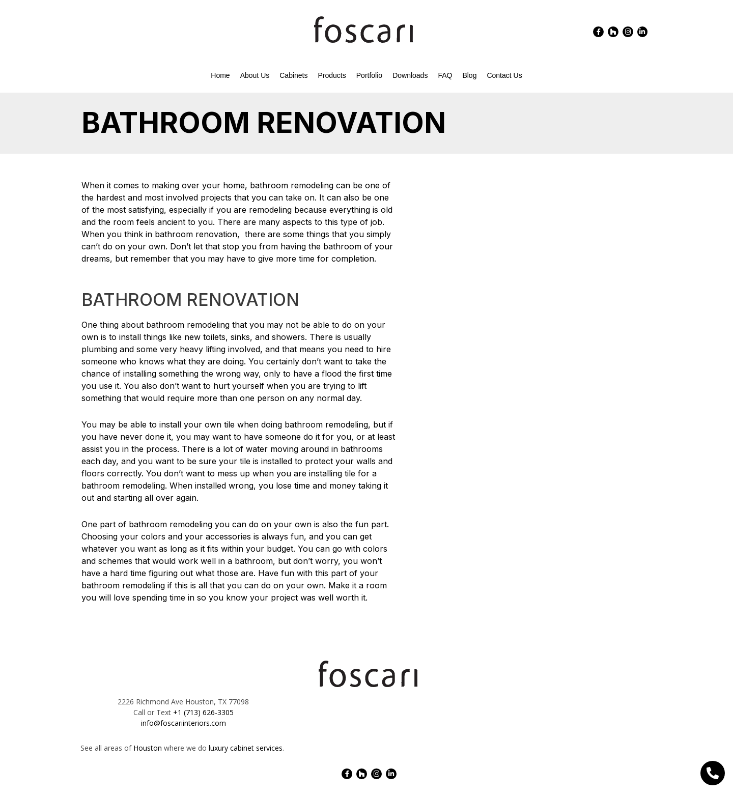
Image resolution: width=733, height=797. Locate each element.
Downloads (410, 75)
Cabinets (293, 75)
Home (220, 75)
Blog (469, 75)
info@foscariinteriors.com (183, 723)
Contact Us (504, 75)
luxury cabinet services (246, 748)
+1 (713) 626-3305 (203, 712)
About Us (255, 75)
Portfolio (369, 75)
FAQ (445, 75)
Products (332, 75)
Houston (147, 748)
